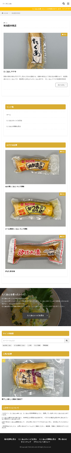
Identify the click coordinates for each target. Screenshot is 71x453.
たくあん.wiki (14, 413)
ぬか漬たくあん (7, 345)
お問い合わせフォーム (24, 426)
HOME (6, 13)
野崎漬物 (45, 345)
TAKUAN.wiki (32, 447)
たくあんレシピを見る (35, 315)
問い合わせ (62, 439)
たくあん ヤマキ (10, 71)
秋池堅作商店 (16, 13)
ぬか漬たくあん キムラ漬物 (14, 186)
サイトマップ (26, 442)
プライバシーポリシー (41, 442)
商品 (65, 34)
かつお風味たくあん (19, 345)
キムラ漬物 (37, 345)
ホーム (9, 115)
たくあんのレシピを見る (14, 120)
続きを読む (61, 85)
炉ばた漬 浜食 (10, 271)
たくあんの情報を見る (14, 126)
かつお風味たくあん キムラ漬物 (16, 229)
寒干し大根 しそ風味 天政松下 (12, 399)
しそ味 (29, 345)
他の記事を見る (10, 439)
